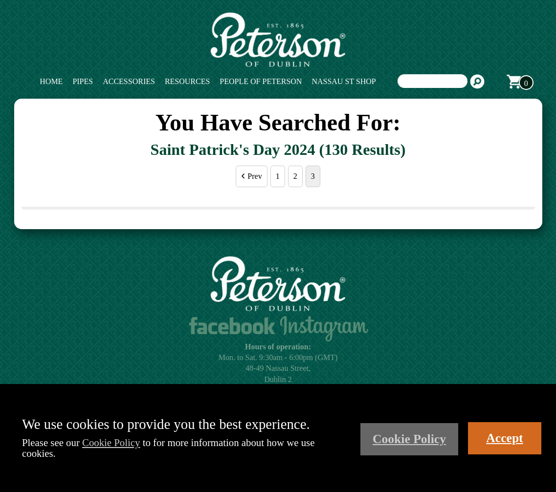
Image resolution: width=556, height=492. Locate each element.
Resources (187, 81)
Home (51, 81)
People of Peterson (261, 81)
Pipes (82, 81)
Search (477, 81)
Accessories (129, 81)
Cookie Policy (111, 442)
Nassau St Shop (343, 81)
